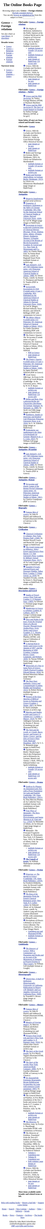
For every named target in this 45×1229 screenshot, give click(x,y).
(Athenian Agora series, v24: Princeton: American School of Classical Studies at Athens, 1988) (33, 270)
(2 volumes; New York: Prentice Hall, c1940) (32, 536)
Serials (27, 1211)
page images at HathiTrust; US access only (34, 61)
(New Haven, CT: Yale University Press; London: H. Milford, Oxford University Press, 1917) (33, 553)
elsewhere (5, 38)
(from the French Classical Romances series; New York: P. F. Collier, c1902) (32, 899)
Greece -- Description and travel (27, 589)
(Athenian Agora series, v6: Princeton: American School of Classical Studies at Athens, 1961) (33, 490)
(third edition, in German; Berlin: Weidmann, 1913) (33, 177)
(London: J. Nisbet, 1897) (32, 701)
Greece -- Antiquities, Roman (27, 479)
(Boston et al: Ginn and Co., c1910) (33, 816)
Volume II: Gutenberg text (33, 1158)
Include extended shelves (22, 13)
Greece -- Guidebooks (27, 943)
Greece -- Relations (9, 50)
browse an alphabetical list (24, 15)
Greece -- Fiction (36, 870)
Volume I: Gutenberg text (33, 1154)
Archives (28, 1215)
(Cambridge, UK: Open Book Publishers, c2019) (32, 877)
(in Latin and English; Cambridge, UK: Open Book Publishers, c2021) (32, 792)
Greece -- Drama (36, 782)
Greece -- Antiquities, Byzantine (27, 448)
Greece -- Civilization (27, 528)
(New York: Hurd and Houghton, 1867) (33, 736)
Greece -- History (36, 1005)
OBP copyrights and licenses (22, 1226)
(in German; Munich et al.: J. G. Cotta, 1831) (33, 434)
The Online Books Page (22, 5)
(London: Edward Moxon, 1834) (33, 669)
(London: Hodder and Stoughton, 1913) (33, 685)
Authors (32, 1209)
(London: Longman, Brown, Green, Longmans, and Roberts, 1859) (33, 651)
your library (5, 36)
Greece (9, 46)
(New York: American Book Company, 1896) (30, 1065)
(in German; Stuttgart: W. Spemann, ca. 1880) (33, 403)
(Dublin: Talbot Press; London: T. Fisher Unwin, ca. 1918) (33, 571)
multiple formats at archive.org (35, 56)
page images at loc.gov (33, 80)
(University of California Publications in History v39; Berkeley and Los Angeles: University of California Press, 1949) (33, 986)
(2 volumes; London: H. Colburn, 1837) (33, 610)
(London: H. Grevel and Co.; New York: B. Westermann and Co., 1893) (33, 238)
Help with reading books (10, 1203)
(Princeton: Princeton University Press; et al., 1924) (33, 419)
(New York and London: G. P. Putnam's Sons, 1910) (33, 1039)
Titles (39, 1209)
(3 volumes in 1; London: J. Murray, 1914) (32, 715)
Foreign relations (9, 60)
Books (5, 1215)
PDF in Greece (33, 353)
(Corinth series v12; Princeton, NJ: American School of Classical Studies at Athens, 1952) (32, 321)
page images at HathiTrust (33, 84)
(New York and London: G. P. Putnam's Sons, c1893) (32, 598)
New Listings (21, 1209)
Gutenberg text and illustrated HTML (35, 932)
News (12, 1215)
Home (4, 1209)
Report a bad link (29, 1203)
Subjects (18, 1211)
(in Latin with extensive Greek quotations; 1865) (32, 1083)
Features (19, 1215)
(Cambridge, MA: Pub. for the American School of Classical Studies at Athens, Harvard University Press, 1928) (32, 211)
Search (11, 1209)
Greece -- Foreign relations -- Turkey (10, 73)
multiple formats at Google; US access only (35, 50)
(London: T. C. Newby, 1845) (33, 627)
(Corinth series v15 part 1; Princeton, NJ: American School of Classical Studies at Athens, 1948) (33, 363)
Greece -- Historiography (27, 973)
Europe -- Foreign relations (9, 55)
